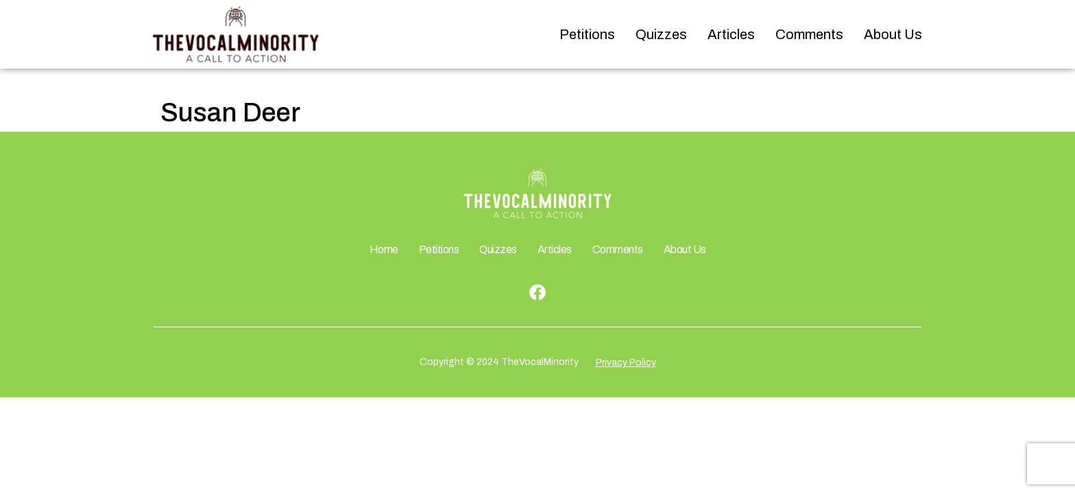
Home (384, 249)
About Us (893, 34)
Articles (731, 34)
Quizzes (661, 34)
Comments (809, 34)
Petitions (587, 34)
